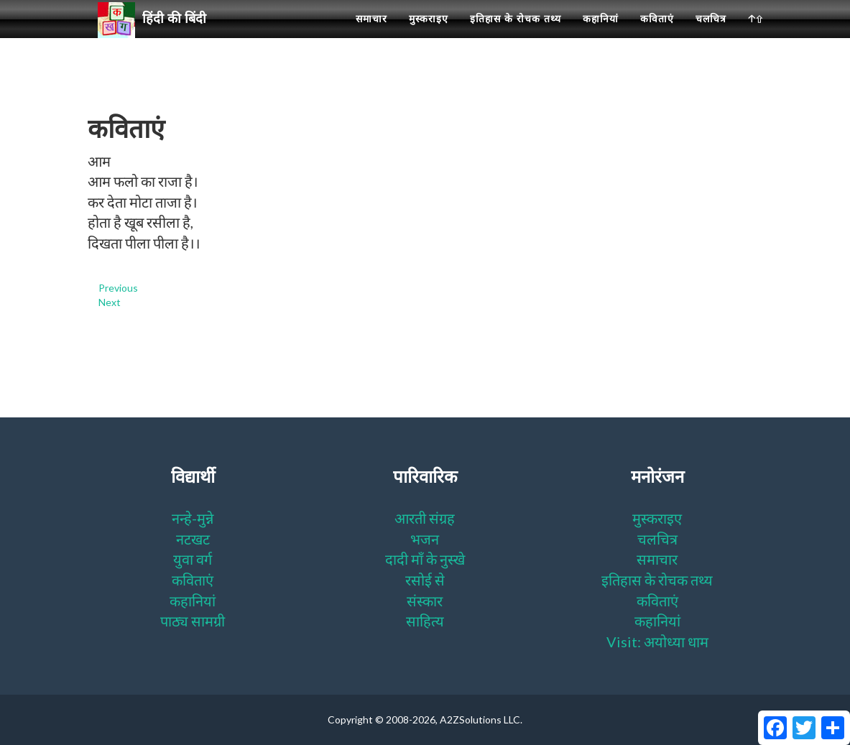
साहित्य (425, 620)
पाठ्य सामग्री (192, 620)
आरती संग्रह (424, 518)
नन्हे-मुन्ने (192, 518)
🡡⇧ (755, 35)
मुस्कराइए (428, 35)
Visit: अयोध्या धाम (657, 641)
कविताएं (657, 35)
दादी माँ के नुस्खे (425, 559)
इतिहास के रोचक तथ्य (515, 35)
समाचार (371, 35)
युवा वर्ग (192, 559)
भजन (424, 538)
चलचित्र (711, 35)
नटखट (193, 538)
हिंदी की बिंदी (158, 36)
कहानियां (601, 35)
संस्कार (425, 600)
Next (109, 302)
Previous (118, 288)
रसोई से (425, 579)
